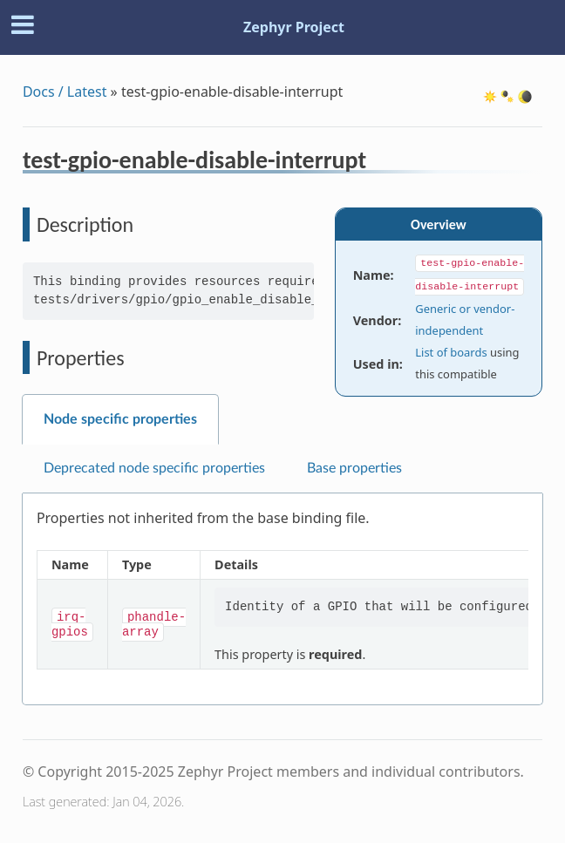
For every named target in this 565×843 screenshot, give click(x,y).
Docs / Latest (65, 91)
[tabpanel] (282, 599)
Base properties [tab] (354, 468)
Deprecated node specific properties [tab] (154, 468)
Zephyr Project (293, 27)
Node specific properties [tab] (120, 419)
